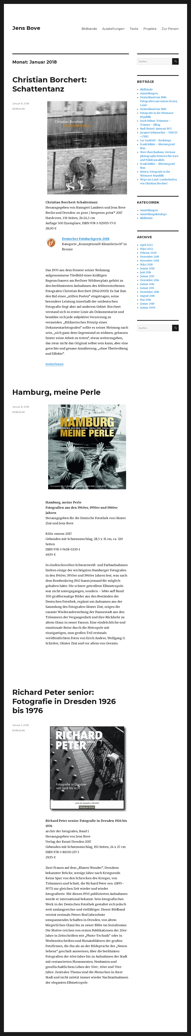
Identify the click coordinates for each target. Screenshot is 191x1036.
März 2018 (146, 264)
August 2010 (147, 295)
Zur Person (170, 29)
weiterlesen (54, 364)
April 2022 (146, 245)
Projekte (149, 29)
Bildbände (89, 29)
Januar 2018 (147, 268)
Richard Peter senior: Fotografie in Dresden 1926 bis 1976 (64, 701)
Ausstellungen (113, 29)
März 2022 (146, 249)
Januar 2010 (147, 303)
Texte (134, 29)
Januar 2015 (147, 276)
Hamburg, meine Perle (56, 392)
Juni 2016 (145, 272)
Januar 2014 (147, 284)
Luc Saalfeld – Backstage (155, 140)
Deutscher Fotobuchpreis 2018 (85, 239)
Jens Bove (26, 28)
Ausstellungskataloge (153, 214)
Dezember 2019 (149, 256)
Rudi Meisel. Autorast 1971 (155, 128)
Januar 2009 (147, 307)
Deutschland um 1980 (153, 109)
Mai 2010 (145, 299)
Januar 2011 (147, 288)
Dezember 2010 (149, 292)
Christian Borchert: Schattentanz (49, 84)
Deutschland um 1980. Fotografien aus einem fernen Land (158, 101)
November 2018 (149, 260)
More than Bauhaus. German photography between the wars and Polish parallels (159, 156)
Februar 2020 (148, 252)
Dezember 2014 (149, 280)
